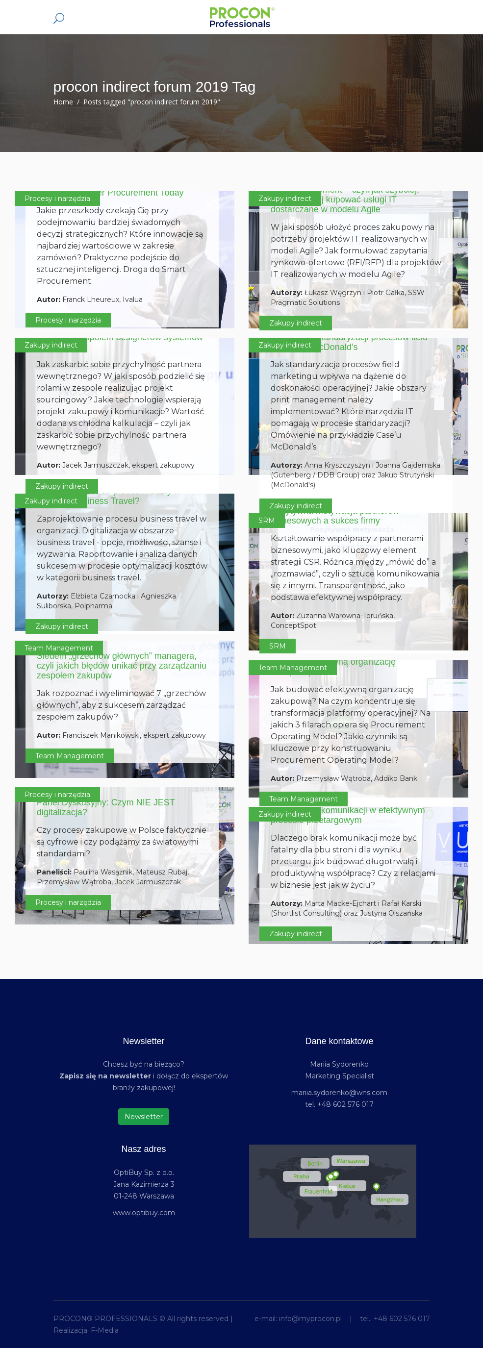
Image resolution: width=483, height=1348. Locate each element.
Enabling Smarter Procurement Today (110, 193)
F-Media (105, 1330)
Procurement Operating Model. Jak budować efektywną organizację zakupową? (339, 661)
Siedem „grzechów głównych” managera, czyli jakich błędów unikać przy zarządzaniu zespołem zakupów (121, 665)
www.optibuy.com (144, 1212)
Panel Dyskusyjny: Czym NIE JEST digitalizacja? (106, 807)
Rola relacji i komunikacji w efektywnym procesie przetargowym (348, 815)
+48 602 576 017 (402, 1318)
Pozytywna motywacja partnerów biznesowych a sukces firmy (335, 515)
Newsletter (144, 1116)
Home (63, 101)
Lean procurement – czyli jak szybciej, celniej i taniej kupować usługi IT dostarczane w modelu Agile (345, 199)
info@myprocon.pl (310, 1318)
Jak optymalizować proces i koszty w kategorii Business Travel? (108, 496)
